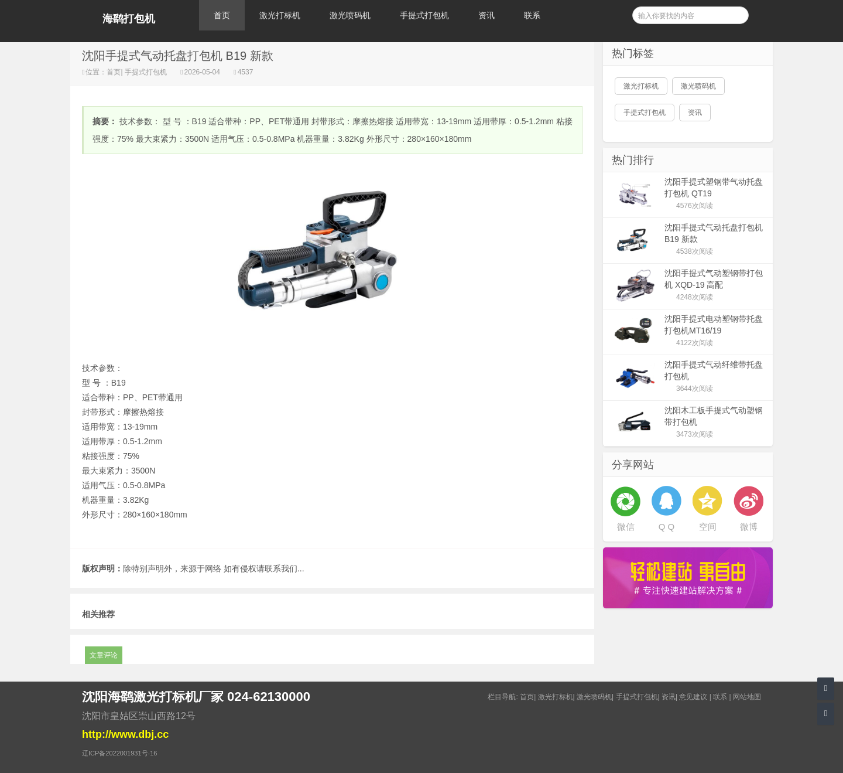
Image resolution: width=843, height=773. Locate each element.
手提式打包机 (424, 15)
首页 (222, 15)
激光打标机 (279, 15)
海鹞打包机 (128, 19)
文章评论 (104, 655)
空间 (708, 527)
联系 (532, 15)
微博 (749, 527)
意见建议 (693, 697)
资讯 (486, 15)
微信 (626, 527)
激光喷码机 (350, 15)
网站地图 (747, 697)
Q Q (667, 527)
